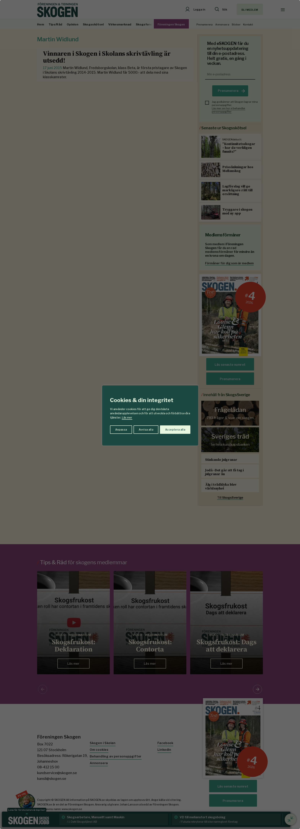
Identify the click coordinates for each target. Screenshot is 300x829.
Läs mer (127, 417)
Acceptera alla (175, 429)
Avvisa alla (146, 429)
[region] (150, 414)
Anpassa (121, 429)
